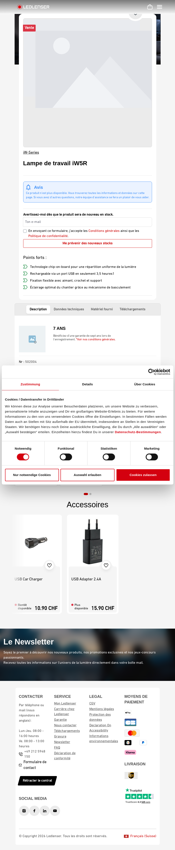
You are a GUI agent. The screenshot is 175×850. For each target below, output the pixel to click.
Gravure (60, 736)
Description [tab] (38, 309)
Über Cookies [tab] (144, 384)
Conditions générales (104, 231)
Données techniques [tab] (69, 309)
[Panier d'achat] (149, 6)
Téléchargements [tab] (132, 309)
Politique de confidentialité (48, 236)
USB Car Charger (29, 579)
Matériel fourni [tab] (102, 309)
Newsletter (62, 742)
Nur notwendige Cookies (32, 475)
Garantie (60, 720)
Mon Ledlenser (65, 703)
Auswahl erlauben (87, 475)
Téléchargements (67, 731)
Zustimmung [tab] (30, 384)
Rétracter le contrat (37, 780)
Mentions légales (101, 709)
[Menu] (159, 7)
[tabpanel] (88, 355)
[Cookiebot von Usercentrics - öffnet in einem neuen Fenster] (151, 372)
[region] (87, 82)
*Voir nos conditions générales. (96, 339)
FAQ (57, 747)
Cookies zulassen (143, 475)
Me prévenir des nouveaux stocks (87, 243)
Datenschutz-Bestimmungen (138, 432)
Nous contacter (65, 725)
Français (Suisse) (140, 836)
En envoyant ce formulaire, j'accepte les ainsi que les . (83, 233)
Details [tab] (87, 384)
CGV (92, 703)
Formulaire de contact (34, 765)
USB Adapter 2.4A (86, 579)
